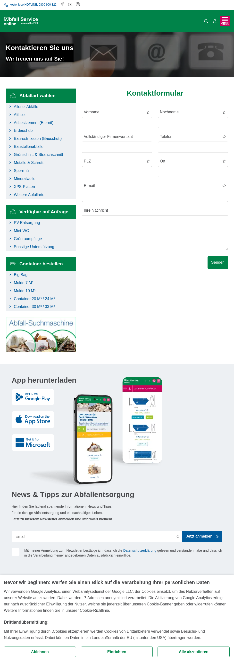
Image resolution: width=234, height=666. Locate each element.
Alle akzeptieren (194, 652)
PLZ (87, 161)
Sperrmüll (22, 171)
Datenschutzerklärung (139, 550)
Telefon (166, 137)
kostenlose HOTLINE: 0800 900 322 (30, 5)
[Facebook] (62, 5)
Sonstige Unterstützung (34, 247)
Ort (162, 161)
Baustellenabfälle (28, 146)
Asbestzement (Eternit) (33, 123)
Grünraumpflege (28, 239)
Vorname (91, 112)
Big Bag (20, 275)
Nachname (169, 112)
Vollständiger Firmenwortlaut (108, 137)
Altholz (19, 115)
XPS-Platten (24, 187)
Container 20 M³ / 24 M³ (34, 299)
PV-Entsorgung (27, 223)
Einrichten (116, 652)
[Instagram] (78, 5)
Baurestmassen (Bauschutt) (38, 138)
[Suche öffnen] (206, 21)
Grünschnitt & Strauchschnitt (38, 155)
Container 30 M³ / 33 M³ (34, 307)
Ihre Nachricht (96, 210)
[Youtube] (70, 5)
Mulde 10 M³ (24, 291)
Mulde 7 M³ (23, 283)
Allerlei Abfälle (26, 107)
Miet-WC (21, 231)
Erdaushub (23, 130)
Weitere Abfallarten (30, 195)
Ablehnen (40, 652)
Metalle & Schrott (28, 163)
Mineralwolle (24, 179)
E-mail (89, 186)
